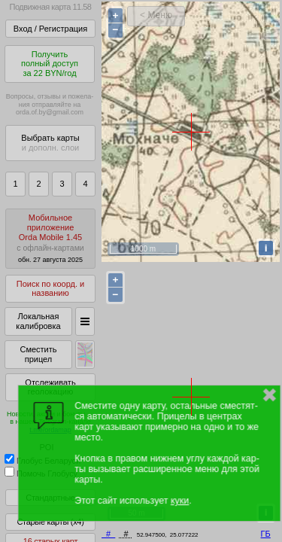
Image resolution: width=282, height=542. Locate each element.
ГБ (266, 533)
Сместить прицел (38, 354)
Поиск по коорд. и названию (50, 288)
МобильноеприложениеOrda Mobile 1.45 (50, 238)
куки (180, 500)
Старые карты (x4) (50, 521)
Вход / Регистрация (50, 28)
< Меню (156, 15)
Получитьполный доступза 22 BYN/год (49, 64)
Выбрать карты (50, 142)
